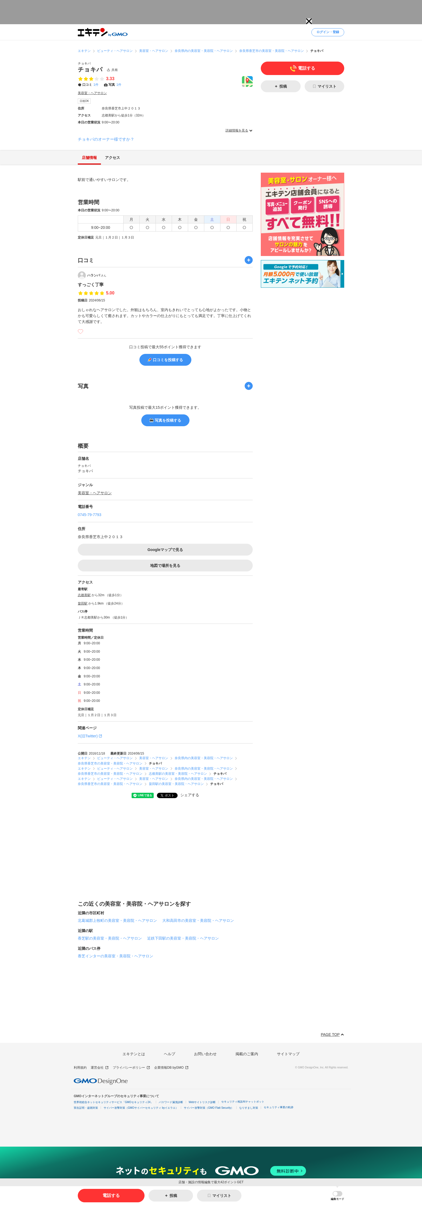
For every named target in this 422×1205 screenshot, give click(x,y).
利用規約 (80, 1067)
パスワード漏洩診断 (171, 1102)
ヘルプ (169, 1054)
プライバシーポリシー (131, 1068)
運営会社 (100, 1068)
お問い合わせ (205, 1054)
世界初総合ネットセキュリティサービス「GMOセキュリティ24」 (113, 1102)
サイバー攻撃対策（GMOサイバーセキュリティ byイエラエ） (141, 1107)
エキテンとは (133, 1054)
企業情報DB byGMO (171, 1068)
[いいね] (80, 331)
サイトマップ (288, 1054)
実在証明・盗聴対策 (86, 1107)
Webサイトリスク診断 (202, 1102)
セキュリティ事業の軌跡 (278, 1107)
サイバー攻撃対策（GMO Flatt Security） (209, 1107)
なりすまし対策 (248, 1107)
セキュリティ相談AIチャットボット (242, 1101)
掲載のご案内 (246, 1054)
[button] (337, 1195)
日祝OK (84, 100)
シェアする (189, 795)
